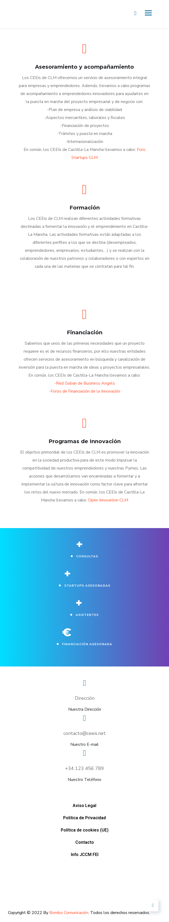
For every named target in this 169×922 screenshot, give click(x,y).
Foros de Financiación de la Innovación (85, 391)
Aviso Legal (53, 787)
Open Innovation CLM (108, 500)
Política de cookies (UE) (42, 795)
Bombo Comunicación (68, 913)
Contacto (95, 795)
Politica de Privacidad (105, 787)
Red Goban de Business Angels (85, 383)
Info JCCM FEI (137, 795)
